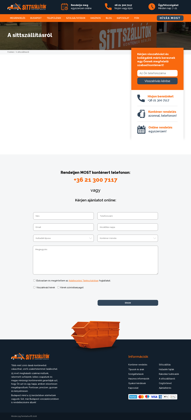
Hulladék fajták (166, 369)
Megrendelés (17, 18)
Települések (54, 18)
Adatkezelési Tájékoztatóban (83, 280)
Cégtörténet (165, 383)
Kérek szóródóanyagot (72, 287)
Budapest (36, 18)
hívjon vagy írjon (124, 7)
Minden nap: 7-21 (168, 7)
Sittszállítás (165, 364)
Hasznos (95, 18)
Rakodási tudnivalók (169, 374)
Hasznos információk (138, 378)
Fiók (136, 18)
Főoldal (10, 52)
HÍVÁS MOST (170, 18)
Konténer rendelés (137, 364)
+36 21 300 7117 (161, 98)
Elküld (128, 303)
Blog (109, 18)
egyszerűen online (81, 7)
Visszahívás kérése (157, 81)
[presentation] (55, 298)
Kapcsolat (123, 18)
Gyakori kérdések (137, 383)
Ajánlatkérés (165, 388)
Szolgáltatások (75, 18)
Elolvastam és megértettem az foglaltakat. (73, 280)
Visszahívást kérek (45, 287)
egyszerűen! (160, 129)
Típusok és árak (136, 369)
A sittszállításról (167, 378)
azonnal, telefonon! (162, 113)
